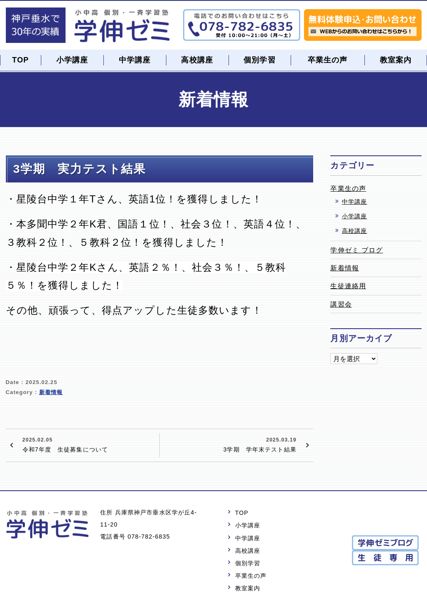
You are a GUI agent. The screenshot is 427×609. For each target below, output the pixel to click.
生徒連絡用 (348, 286)
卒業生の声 (328, 60)
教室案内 (396, 60)
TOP (20, 60)
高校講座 (197, 60)
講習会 (341, 304)
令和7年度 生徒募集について (88, 444)
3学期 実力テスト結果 (79, 168)
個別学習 (260, 60)
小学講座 (72, 60)
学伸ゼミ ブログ (356, 250)
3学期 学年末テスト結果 (229, 444)
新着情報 (51, 392)
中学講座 (135, 60)
